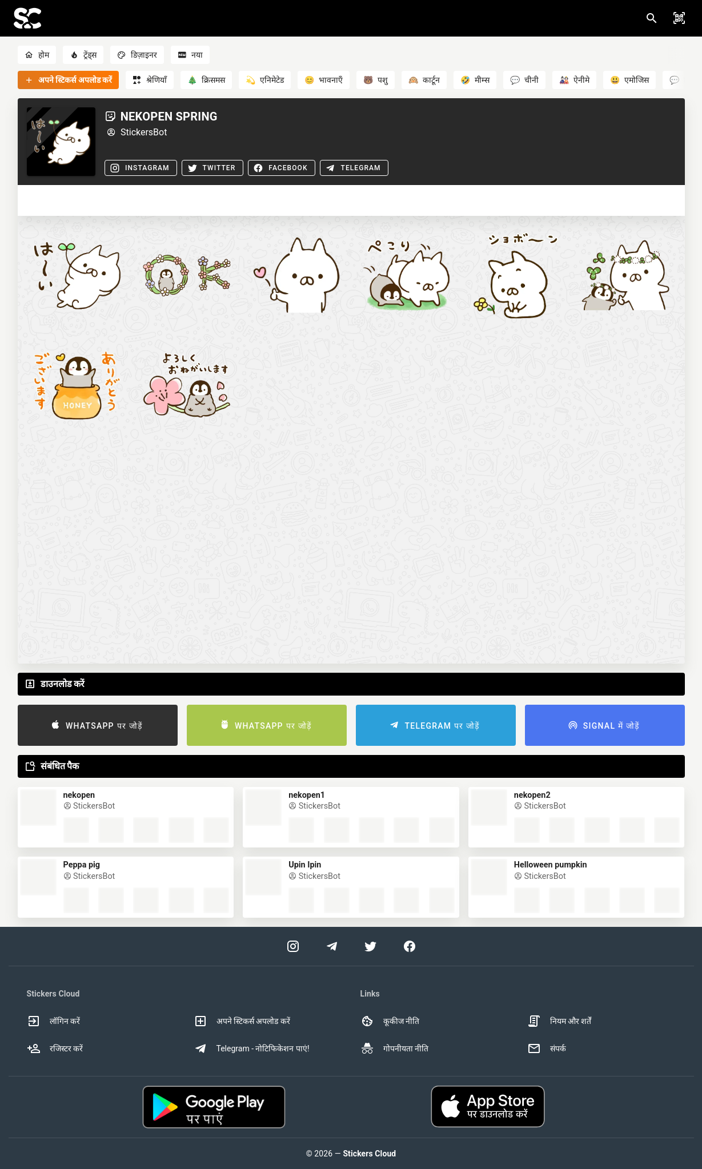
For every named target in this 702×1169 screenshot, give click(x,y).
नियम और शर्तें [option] (559, 1021)
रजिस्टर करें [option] (55, 1048)
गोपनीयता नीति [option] (394, 1048)
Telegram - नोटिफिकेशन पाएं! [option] (252, 1048)
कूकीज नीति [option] (389, 1021)
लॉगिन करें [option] (53, 1021)
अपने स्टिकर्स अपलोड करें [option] (242, 1021)
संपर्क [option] (546, 1048)
